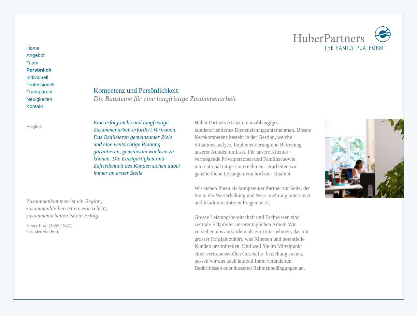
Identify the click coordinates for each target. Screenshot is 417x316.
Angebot (35, 55)
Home (32, 48)
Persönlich (38, 70)
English (34, 126)
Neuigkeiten (39, 99)
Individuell (37, 77)
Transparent (39, 91)
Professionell (40, 84)
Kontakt (34, 106)
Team (32, 62)
